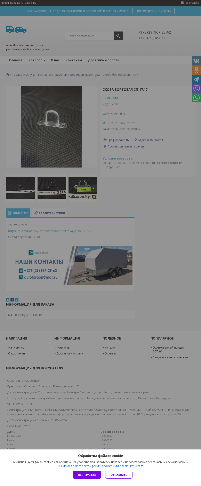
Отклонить (119, 475)
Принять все (87, 475)
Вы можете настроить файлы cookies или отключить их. (99, 466)
